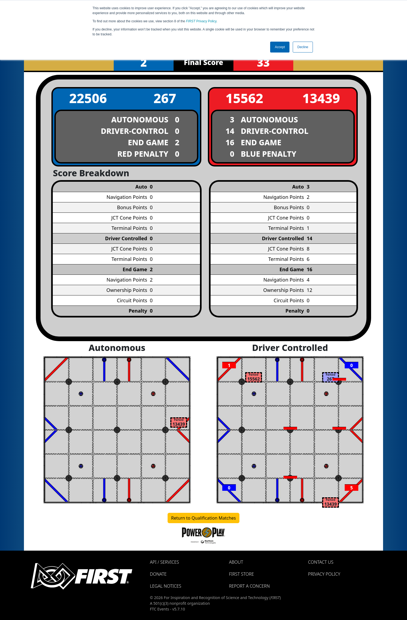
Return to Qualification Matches (203, 518)
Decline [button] (302, 47)
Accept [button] (280, 47)
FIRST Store (241, 574)
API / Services (164, 562)
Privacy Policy (201, 21)
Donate (158, 574)
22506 (88, 98)
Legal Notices (165, 586)
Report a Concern (249, 586)
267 (164, 98)
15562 (244, 98)
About (236, 562)
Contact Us (320, 562)
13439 (321, 98)
